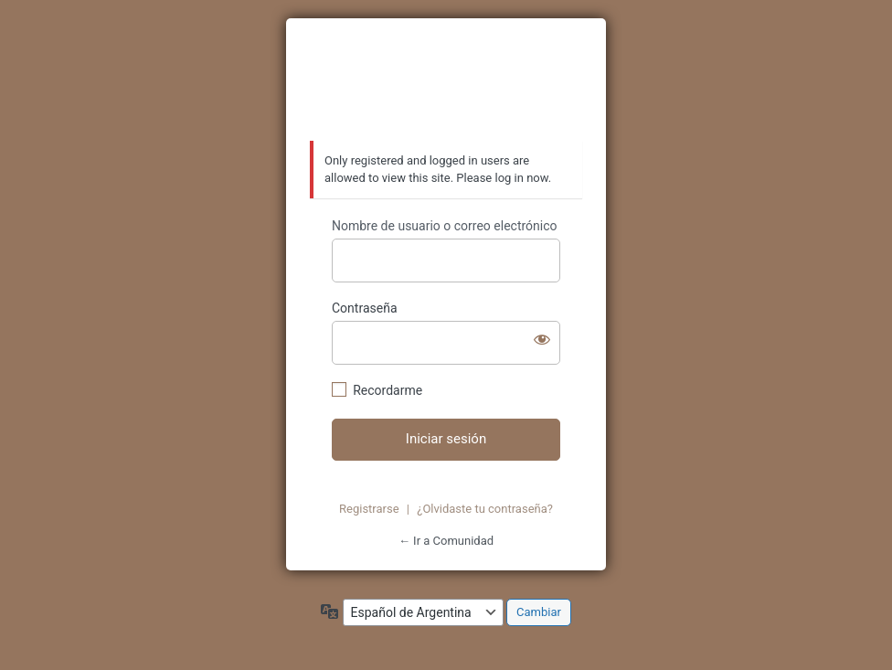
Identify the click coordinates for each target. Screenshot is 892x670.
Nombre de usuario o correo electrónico (445, 225)
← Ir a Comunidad (446, 541)
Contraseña (365, 308)
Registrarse (369, 509)
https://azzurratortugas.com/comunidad (446, 80)
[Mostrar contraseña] (542, 339)
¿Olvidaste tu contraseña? (485, 509)
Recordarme (387, 390)
